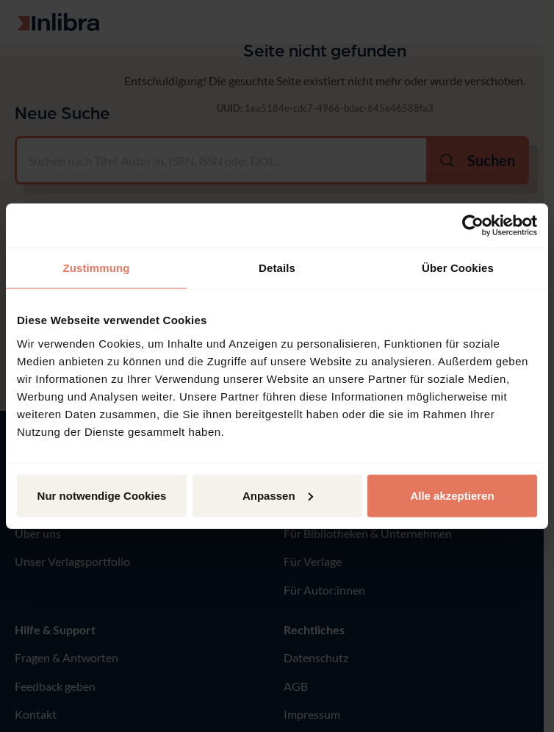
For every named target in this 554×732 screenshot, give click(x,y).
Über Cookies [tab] (458, 268)
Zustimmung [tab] (96, 268)
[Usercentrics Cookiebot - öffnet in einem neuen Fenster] (473, 226)
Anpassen (277, 495)
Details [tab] (277, 268)
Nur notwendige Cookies (102, 495)
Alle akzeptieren (452, 495)
